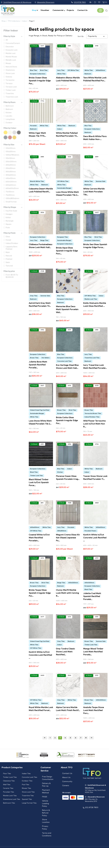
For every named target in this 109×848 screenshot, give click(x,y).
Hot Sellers (45, 357)
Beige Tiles (44, 240)
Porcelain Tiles (8, 788)
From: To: (12, 276)
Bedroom (9, 109)
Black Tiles (34, 472)
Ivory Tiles (60, 70)
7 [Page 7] (80, 738)
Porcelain (33, 125)
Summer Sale (100, 181)
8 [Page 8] (85, 738)
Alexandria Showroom (47, 2)
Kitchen (9, 112)
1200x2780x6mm (12, 155)
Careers (65, 783)
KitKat (8, 217)
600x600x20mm (12, 188)
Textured (9, 266)
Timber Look (11, 90)
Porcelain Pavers (90, 531)
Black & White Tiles (37, 181)
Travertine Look (12, 97)
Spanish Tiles (27, 794)
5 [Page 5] (70, 738)
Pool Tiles (25, 782)
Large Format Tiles (29, 797)
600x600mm (11, 185)
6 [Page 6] (75, 738)
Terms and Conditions (46, 827)
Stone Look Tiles (28, 788)
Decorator (10, 46)
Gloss (8, 236)
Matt (8, 252)
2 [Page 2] (55, 738)
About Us (66, 777)
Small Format (11, 202)
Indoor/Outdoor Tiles (92, 417)
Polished (9, 259)
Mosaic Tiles (26, 785)
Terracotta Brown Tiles (93, 413)
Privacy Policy (45, 821)
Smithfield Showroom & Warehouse (16, 2)
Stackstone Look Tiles (11, 794)
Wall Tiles (6, 782)
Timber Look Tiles (36, 475)
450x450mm (11, 178)
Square (8, 224)
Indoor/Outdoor (12, 243)
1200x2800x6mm (12, 198)
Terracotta (10, 80)
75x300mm (10, 195)
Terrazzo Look (11, 87)
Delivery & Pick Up (46, 784)
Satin (8, 262)
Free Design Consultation (47, 778)
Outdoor (9, 122)
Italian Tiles (26, 773)
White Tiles (61, 74)
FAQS (44, 794)
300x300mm (11, 171)
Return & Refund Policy (46, 808)
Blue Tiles (33, 70)
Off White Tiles (73, 70)
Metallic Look (11, 60)
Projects (70, 10)
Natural (9, 256)
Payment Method (46, 789)
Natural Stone (11, 67)
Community (67, 780)
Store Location (46, 815)
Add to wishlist (30, 49)
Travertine (10, 93)
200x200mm (11, 165)
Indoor (24, 21)
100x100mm (10, 148)
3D (7, 40)
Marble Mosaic (11, 56)
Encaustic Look (11, 50)
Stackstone (10, 70)
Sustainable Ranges (64, 188)
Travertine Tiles (28, 791)
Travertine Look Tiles (92, 357)
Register (100, 10)
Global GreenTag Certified (39, 410)
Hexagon (9, 214)
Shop (34, 10)
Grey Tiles (33, 295)
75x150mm (10, 192)
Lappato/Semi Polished (11, 248)
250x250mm (10, 168)
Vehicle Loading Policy (45, 800)
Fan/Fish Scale (11, 211)
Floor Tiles (7, 773)
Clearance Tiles (9, 779)
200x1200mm (11, 161)
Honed (8, 240)
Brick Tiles (43, 70)
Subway (9, 77)
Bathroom (10, 106)
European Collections (37, 74)
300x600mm (11, 175)
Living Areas (10, 119)
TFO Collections (14, 21)
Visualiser (45, 10)
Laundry (9, 116)
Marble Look (10, 53)
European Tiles (62, 237)
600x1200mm (11, 181)
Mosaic (8, 63)
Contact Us (82, 10)
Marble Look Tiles (91, 299)
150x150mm (10, 158)
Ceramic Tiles (8, 785)
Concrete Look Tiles (64, 361)
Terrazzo (9, 83)
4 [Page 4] (65, 738)
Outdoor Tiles (27, 779)
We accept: (66, 789)
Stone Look (10, 73)
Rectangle (9, 221)
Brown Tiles (34, 357)
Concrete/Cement (13, 43)
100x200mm (11, 151)
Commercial (58, 10)
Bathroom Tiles (9, 797)
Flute (8, 227)
